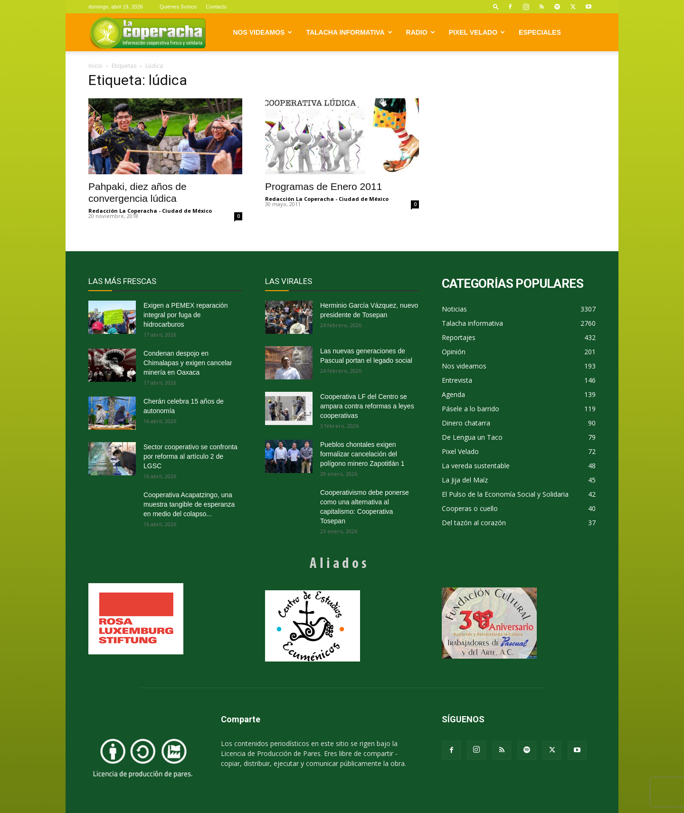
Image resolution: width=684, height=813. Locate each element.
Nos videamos (263, 32)
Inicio (95, 66)
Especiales (540, 32)
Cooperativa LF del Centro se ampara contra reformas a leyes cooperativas (367, 406)
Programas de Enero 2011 (323, 186)
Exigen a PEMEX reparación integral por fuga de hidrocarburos (185, 315)
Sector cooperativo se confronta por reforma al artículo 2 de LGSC (190, 456)
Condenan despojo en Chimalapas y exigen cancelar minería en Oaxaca (187, 363)
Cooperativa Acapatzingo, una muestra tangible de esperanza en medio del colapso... (189, 504)
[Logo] (147, 32)
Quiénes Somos (178, 6)
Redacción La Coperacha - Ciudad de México (150, 210)
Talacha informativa (349, 32)
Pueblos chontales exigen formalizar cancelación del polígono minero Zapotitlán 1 (362, 454)
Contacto (216, 6)
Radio (420, 32)
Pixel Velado (477, 32)
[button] (496, 6)
